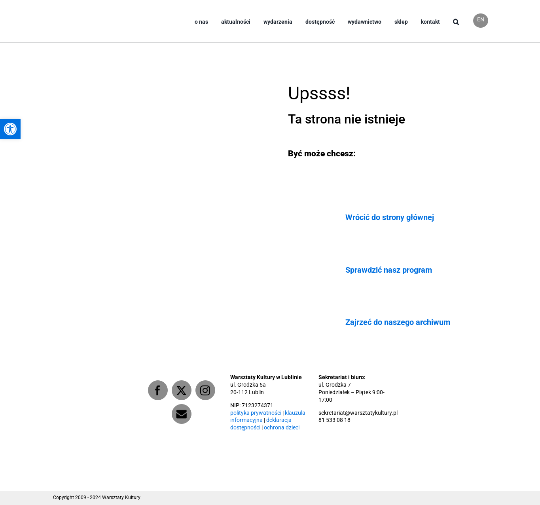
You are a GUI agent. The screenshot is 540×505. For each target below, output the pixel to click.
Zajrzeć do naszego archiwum (397, 322)
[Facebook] (158, 390)
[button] (456, 28)
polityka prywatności (255, 413)
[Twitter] (181, 390)
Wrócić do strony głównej (389, 217)
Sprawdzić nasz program (388, 270)
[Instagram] (205, 390)
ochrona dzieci (281, 427)
